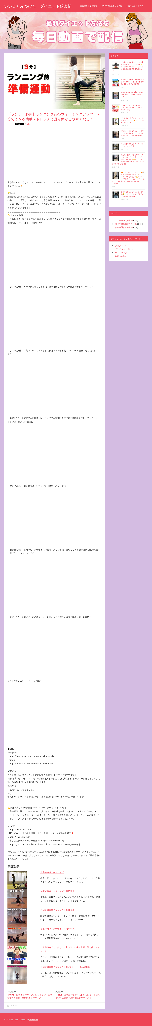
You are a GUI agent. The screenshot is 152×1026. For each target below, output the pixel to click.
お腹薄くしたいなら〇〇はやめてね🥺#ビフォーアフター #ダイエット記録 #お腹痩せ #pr (133, 194)
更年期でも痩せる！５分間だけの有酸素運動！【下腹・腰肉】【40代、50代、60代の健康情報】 (132, 81)
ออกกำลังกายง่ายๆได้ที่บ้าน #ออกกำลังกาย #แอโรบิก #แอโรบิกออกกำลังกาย (132, 94)
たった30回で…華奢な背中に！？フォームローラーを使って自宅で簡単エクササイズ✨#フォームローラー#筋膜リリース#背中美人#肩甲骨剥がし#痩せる (128, 159)
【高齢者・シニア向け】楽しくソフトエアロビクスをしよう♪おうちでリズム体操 (132, 107)
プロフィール (121, 245)
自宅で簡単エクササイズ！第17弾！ (57, 891)
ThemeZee (33, 1019)
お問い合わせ (121, 256)
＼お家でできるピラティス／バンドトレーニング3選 (132, 145)
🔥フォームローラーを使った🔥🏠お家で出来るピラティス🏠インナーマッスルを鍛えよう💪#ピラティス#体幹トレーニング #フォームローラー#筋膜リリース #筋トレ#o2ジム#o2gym (128, 178)
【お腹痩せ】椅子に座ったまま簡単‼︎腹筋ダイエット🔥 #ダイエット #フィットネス (133, 120)
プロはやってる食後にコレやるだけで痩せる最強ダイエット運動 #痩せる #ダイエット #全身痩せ (132, 133)
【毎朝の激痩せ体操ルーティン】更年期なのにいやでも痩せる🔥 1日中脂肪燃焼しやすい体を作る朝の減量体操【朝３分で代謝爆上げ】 (128, 66)
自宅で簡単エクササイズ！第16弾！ (57, 909)
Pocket (28, 124)
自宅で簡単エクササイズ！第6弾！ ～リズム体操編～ (66, 966)
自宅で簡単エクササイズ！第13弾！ (57, 928)
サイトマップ (121, 252)
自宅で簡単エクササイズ (114, 6)
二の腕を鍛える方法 (90, 6)
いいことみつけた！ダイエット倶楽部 (39, 6)
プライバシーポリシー (125, 249)
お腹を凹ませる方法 (137, 6)
